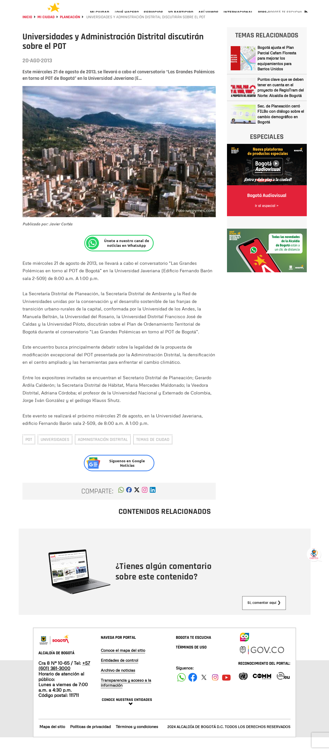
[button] (121, 505)
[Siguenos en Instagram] (215, 690)
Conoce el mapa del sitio (123, 663)
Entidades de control (119, 673)
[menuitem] (100, 16)
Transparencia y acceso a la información (126, 696)
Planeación (70, 30)
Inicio (27, 30)
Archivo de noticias (118, 683)
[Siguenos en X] (204, 690)
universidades (55, 453)
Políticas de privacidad (90, 740)
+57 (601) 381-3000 (64, 679)
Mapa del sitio (52, 740)
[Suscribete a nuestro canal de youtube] (226, 690)
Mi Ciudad (46, 30)
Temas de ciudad (152, 453)
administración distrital (103, 453)
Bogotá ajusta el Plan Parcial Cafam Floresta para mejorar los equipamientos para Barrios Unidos (276, 72)
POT (28, 453)
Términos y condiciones (137, 740)
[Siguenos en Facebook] (181, 690)
